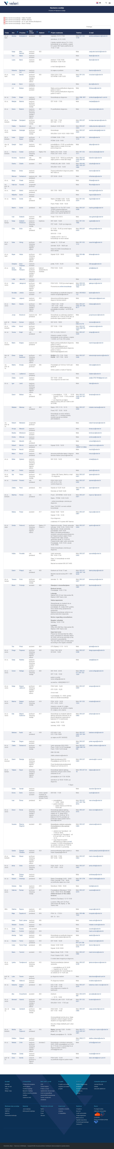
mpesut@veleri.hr (94, 512)
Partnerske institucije (10, 1115)
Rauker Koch (21, 702)
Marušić (21, 429)
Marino (14, 199)
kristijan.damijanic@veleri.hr (98, 120)
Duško (14, 789)
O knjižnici (79, 1109)
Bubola (21, 101)
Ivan (13, 217)
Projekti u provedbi (63, 1084)
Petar (13, 741)
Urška (13, 326)
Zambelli (22, 1009)
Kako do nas (8, 1086)
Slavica (14, 152)
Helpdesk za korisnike (100, 1111)
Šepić (21, 770)
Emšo (21, 171)
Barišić (21, 75)
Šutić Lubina (23, 920)
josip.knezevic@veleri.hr (96, 315)
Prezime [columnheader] (22, 33)
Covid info (97, 1117)
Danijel (14, 144)
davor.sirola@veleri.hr (96, 810)
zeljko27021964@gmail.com (98, 378)
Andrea (14, 36)
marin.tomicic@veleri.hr (96, 952)
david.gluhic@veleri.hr (96, 190)
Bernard (14, 999)
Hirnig (21, 242)
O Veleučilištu (62, 1113)
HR (98, 3)
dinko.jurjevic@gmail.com (97, 298)
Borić (21, 84)
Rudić (21, 732)
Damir (13, 394)
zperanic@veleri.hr (95, 480)
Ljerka (14, 962)
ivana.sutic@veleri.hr (95, 920)
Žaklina (14, 909)
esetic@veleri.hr (94, 793)
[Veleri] (11, 5)
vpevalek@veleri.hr (95, 553)
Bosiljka (14, 293)
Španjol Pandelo (22, 851)
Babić (21, 56)
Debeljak (22, 130)
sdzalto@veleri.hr (94, 163)
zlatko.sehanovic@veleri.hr (97, 745)
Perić (21, 488)
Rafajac (21, 671)
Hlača (21, 254)
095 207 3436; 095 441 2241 (80, 159)
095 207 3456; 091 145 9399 (80, 572)
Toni (13, 56)
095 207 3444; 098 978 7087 (80, 328)
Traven (21, 976)
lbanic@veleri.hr (94, 60)
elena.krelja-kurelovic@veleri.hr (99, 355)
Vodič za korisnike (81, 1113)
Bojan (13, 254)
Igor (13, 383)
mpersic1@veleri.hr (95, 495)
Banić (21, 60)
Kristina (14, 158)
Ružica (14, 449)
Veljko (14, 553)
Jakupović (22, 283)
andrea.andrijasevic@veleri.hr (98, 36)
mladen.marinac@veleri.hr (97, 407)
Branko (14, 433)
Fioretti (21, 185)
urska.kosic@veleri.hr (96, 326)
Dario (13, 1058)
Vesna (14, 332)
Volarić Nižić (21, 985)
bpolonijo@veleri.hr (95, 585)
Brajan (21, 97)
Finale (21, 180)
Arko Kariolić (21, 52)
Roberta (14, 70)
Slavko (14, 163)
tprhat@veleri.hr (94, 646)
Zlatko (14, 488)
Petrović (22, 525)
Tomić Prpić (23, 945)
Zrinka (14, 97)
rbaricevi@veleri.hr (95, 70)
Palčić (21, 470)
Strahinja (22, 879)
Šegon (21, 741)
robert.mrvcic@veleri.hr (96, 445)
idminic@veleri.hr (94, 137)
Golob (21, 199)
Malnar (21, 394)
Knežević (22, 315)
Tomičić (21, 952)
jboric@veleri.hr (94, 84)
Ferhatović (22, 176)
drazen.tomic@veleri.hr (96, 941)
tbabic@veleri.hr (94, 56)
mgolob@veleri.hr (94, 199)
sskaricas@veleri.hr (95, 824)
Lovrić (21, 378)
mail (70, 841)
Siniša (14, 525)
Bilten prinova (80, 1117)
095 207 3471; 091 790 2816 (80, 802)
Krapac (21, 343)
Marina (14, 701)
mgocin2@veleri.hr (95, 195)
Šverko (21, 925)
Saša (13, 242)
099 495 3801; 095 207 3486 (80, 165)
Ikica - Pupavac (22, 264)
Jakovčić (22, 279)
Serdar (21, 789)
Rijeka (42, 1109)
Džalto (21, 163)
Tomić (21, 941)
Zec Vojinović (22, 1030)
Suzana (14, 824)
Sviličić (21, 931)
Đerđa (21, 1058)
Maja (13, 913)
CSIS (42, 1084)
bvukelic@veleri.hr (95, 999)
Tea (13, 646)
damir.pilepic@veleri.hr (96, 570)
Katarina (14, 985)
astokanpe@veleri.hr (95, 874)
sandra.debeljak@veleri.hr (97, 130)
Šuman (21, 890)
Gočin (21, 195)
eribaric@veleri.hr (94, 714)
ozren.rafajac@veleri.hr (96, 671)
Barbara (14, 732)
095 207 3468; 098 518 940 (80, 747)
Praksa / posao (45, 1088)
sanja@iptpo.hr (93, 660)
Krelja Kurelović (22, 356)
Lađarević (22, 374)
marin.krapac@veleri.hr (96, 343)
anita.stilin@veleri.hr (95, 866)
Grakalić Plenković (22, 222)
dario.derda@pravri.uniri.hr (97, 1058)
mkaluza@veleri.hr (95, 304)
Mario (13, 453)
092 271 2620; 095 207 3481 (80, 1031)
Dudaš (21, 152)
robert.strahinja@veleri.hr (97, 879)
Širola (21, 810)
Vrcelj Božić (23, 994)
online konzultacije (65, 286)
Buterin (21, 109)
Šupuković (22, 913)
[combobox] (98, 3)
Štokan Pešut (21, 875)
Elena (13, 355)
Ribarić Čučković (22, 714)
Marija (14, 171)
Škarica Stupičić (21, 825)
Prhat (21, 646)
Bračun (21, 88)
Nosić (21, 453)
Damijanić (22, 120)
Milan (13, 459)
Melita (14, 1029)
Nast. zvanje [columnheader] (31, 32)
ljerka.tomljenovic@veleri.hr (97, 962)
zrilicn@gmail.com (95, 1042)
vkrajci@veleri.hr (94, 332)
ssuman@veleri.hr (94, 890)
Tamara (14, 579)
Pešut (21, 512)
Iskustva (7, 1113)
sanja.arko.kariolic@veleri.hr (98, 51)
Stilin (20, 866)
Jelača (21, 293)
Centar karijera (45, 1086)
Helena (14, 886)
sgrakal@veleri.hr (94, 221)
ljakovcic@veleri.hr (95, 279)
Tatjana (14, 770)
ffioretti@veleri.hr (94, 185)
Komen (21, 322)
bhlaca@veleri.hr (94, 254)
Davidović (22, 126)
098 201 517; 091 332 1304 (80, 672)
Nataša (14, 1042)
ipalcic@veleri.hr (94, 470)
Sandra (14, 130)
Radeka (21, 660)
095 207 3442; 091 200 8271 (80, 305)
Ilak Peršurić (22, 269)
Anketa (78, 1093)
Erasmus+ (7, 1109)
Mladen (14, 407)
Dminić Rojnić (21, 138)
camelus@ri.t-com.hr (95, 759)
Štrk (20, 886)
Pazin (42, 1113)
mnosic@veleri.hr (94, 453)
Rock (13, 180)
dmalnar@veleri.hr (94, 394)
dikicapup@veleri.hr (95, 264)
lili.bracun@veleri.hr (95, 88)
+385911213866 (81, 447)
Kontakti (7, 1084)
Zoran (13, 929)
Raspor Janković (22, 687)
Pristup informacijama (29, 1084)
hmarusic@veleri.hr (95, 429)
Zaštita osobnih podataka (30, 1093)
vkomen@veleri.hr (94, 322)
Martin (14, 208)
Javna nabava (26, 1086)
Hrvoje (14, 429)
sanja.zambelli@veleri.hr (96, 1009)
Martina (14, 495)
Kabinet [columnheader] (41, 33)
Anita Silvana (14, 269)
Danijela (14, 264)
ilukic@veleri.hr (94, 383)
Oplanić (21, 459)
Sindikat (25, 1095)
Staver (21, 856)
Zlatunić (21, 1038)
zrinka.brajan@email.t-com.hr (98, 97)
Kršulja (21, 365)
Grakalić (21, 217)
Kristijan (14, 120)
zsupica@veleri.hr (94, 909)
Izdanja (96, 1086)
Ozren (14, 671)
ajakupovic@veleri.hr (95, 283)
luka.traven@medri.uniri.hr (97, 976)
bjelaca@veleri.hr (94, 293)
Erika (13, 229)
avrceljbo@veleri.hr (95, 994)
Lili (13, 88)
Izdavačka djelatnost (99, 1088)
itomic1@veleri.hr (94, 945)
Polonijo (22, 585)
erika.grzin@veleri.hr (95, 229)
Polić (21, 579)
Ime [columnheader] (13, 33)
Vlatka (14, 126)
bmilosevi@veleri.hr (95, 433)
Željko (14, 378)
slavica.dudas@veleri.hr (96, 152)
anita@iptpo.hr (93, 268)
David (13, 190)
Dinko (13, 298)
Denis (13, 109)
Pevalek (22, 553)
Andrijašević (23, 36)
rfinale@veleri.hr (94, 180)
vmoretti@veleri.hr (95, 441)
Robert (14, 423)
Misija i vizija (8, 1091)
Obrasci (43, 1115)
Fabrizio (14, 185)
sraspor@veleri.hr (94, 686)
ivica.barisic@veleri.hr (96, 75)
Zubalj (21, 1054)
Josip (13, 84)
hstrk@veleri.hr (94, 886)
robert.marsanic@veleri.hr (97, 423)
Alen (13, 283)
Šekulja (21, 759)
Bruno (13, 585)
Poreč (42, 1111)
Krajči (21, 332)
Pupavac (22, 650)
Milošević (22, 433)
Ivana (13, 137)
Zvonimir (14, 480)
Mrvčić (21, 445)
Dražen (14, 941)
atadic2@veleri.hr (94, 935)
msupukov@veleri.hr (95, 913)
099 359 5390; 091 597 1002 (80, 285)
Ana (13, 874)
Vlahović (22, 981)
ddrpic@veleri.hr (94, 144)
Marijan (14, 101)
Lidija (13, 279)
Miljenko (14, 195)
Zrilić (20, 1042)
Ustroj (6, 1088)
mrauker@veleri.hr (94, 701)
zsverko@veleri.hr (95, 929)
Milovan (21, 437)
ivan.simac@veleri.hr (95, 800)
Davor (13, 810)
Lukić (21, 383)
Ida (13, 474)
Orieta (14, 437)
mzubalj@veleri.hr (94, 1054)
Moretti (21, 441)
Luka (13, 976)
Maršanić (22, 423)
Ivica (13, 75)
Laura (13, 60)
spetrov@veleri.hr (94, 525)
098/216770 (80, 324)
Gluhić (21, 190)
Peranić (21, 480)
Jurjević (21, 298)
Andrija (14, 935)
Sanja (13, 51)
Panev (21, 474)
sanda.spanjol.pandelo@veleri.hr (99, 851)
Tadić (21, 935)
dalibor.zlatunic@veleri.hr (97, 1038)
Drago (14, 650)
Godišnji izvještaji (27, 1088)
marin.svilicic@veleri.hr (96, 931)
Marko (14, 365)
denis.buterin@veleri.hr (96, 109)
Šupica (21, 909)
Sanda (14, 851)
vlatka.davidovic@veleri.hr (97, 126)
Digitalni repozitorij (81, 1120)
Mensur (14, 176)
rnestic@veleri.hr (94, 449)
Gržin (20, 229)
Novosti (78, 1111)
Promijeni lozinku (98, 1109)
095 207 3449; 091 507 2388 (80, 396)
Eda (13, 714)
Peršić (21, 495)
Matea (14, 512)
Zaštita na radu (27, 1097)
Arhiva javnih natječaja (29, 1111)
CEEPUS (7, 1111)
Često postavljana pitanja (101, 1119)
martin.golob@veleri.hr (96, 208)
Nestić (21, 449)
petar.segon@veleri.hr (96, 741)
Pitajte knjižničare (81, 1115)
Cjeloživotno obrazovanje (47, 1091)
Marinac (21, 407)
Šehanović (22, 745)
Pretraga (98, 26)
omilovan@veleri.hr (95, 437)
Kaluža (21, 304)
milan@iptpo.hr (93, 459)
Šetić (21, 793)
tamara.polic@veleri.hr (96, 579)
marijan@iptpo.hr (94, 101)
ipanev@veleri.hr (94, 474)
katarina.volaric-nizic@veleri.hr (98, 985)
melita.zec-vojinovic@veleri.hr (98, 1029)
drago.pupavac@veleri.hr (97, 650)
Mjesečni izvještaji (28, 1091)
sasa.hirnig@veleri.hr (95, 242)
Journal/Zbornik (98, 1084)
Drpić (21, 144)
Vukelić (21, 999)
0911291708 (80, 943)
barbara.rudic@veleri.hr (96, 732)
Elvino (14, 793)
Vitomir (14, 322)
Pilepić (21, 570)
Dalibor (14, 1038)
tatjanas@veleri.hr (94, 770)
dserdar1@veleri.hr (95, 789)
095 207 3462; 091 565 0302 (80, 734)
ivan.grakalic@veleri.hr (96, 217)
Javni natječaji (26, 1109)
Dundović (22, 158)
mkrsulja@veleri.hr (95, 365)
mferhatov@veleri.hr (95, 176)
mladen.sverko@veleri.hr (97, 925)
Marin (13, 304)
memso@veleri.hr (94, 171)
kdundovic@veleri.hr (95, 158)
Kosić (21, 326)
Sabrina (14, 890)
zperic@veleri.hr (94, 488)
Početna (52, 10)
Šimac (21, 800)
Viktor (13, 441)
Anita (13, 866)
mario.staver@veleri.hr (96, 856)
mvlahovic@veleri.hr (95, 981)
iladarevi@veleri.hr (95, 374)
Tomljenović (23, 962)
